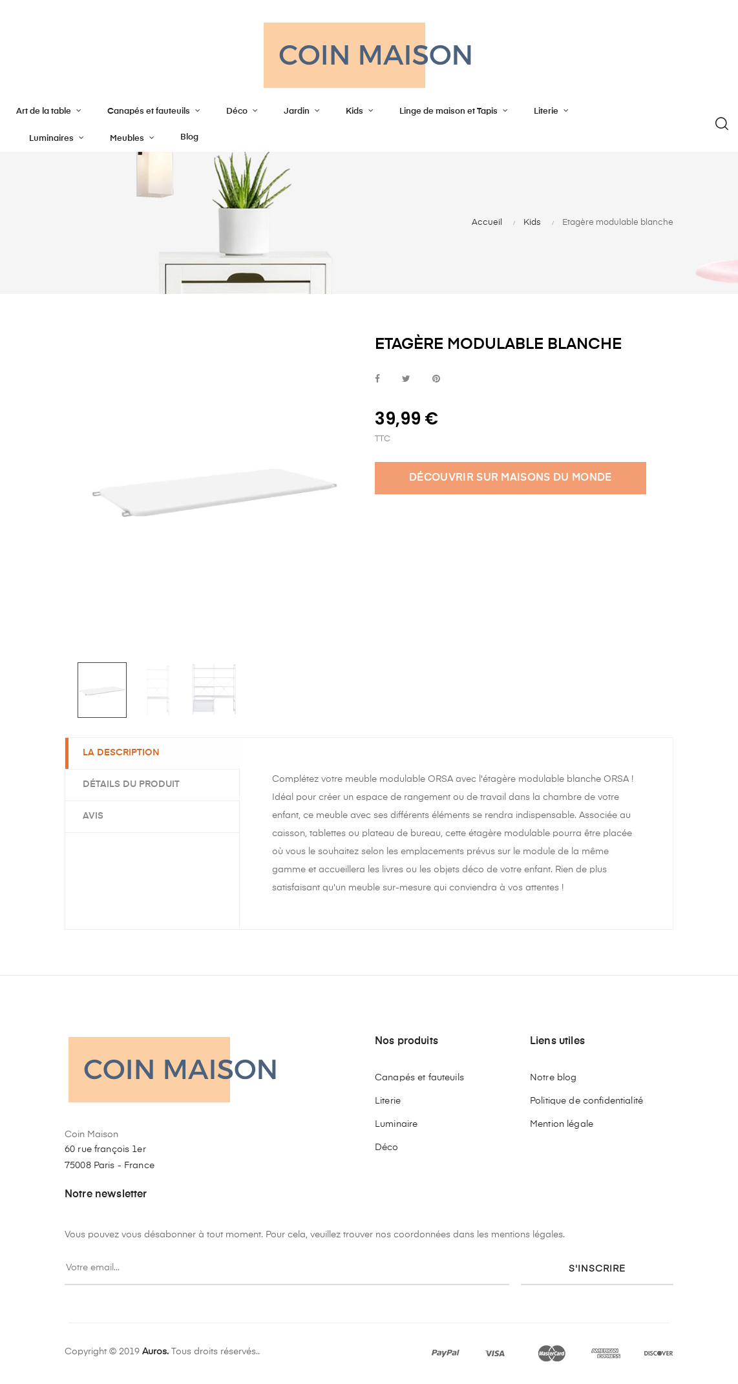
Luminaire (396, 1124)
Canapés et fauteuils (419, 1077)
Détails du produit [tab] (133, 783)
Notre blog (553, 1077)
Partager (377, 379)
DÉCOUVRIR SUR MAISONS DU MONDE (510, 478)
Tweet (406, 379)
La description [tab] (123, 752)
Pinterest (436, 379)
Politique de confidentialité (586, 1101)
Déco (387, 1147)
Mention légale (561, 1124)
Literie (388, 1101)
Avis (95, 815)
